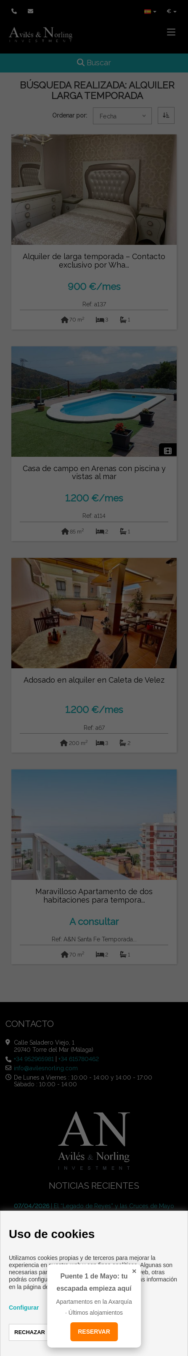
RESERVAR (94, 1331)
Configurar (24, 1307)
